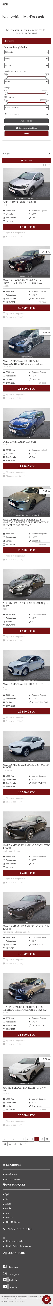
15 (15, 1144)
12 (5, 1144)
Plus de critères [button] (26, 121)
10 (42, 1139)
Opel (7, 1194)
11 (47, 1139)
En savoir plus (20, 1301)
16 (21, 1144)
